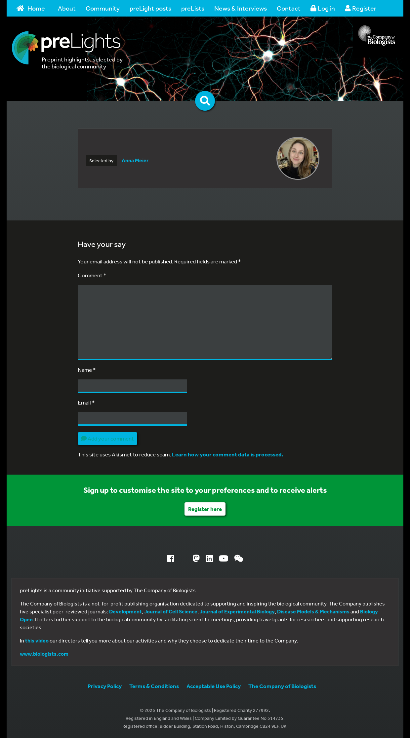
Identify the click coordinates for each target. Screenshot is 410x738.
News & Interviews (240, 8)
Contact (289, 8)
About (67, 8)
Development (125, 611)
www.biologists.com (44, 653)
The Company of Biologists (282, 685)
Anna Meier (135, 160)
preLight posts (150, 8)
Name (87, 369)
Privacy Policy (105, 685)
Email (86, 402)
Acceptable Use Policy (213, 685)
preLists (192, 8)
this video (37, 640)
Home (31, 8)
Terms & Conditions (154, 685)
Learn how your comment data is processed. (227, 454)
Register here (205, 508)
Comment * (92, 275)
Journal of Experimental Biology (237, 611)
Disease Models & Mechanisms (313, 611)
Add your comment (107, 438)
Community (103, 8)
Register (360, 8)
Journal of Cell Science (170, 611)
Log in (322, 8)
